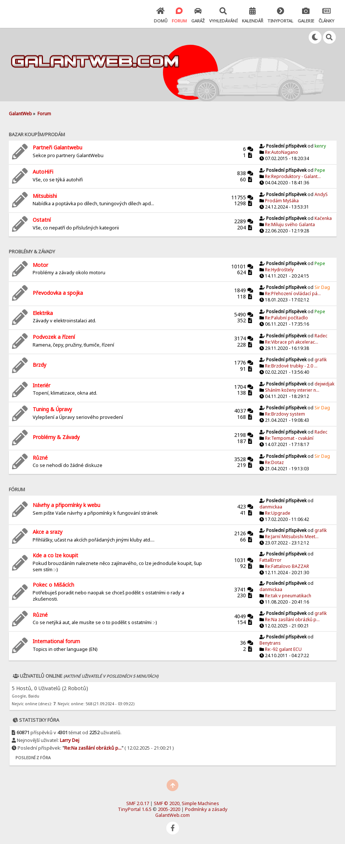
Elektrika (43, 312)
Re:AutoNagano (281, 152)
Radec (321, 336)
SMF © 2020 (166, 803)
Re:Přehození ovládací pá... (293, 293)
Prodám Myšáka (282, 201)
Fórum (17, 489)
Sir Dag (322, 287)
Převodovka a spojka (58, 292)
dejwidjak (324, 384)
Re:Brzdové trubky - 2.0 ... (291, 366)
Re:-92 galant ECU (283, 649)
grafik (321, 359)
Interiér (41, 385)
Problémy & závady (32, 251)
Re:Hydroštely (279, 270)
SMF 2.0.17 (137, 803)
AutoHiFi (43, 171)
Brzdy (39, 364)
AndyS (321, 194)
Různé (40, 457)
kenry (320, 146)
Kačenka (323, 218)
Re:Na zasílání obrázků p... (292, 619)
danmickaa (270, 507)
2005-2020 (169, 809)
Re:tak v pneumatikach (288, 596)
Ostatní (42, 219)
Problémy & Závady (56, 437)
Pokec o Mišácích (53, 584)
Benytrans (270, 643)
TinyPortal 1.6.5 (135, 809)
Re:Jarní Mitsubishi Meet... (292, 536)
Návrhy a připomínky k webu (66, 504)
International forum (56, 641)
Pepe (320, 170)
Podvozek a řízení (54, 336)
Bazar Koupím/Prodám (37, 134)
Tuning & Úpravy (52, 409)
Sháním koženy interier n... (292, 390)
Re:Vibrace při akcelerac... (291, 342)
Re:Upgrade (277, 513)
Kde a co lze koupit (55, 555)
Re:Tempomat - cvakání (289, 438)
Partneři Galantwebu (57, 147)
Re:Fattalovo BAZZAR (287, 566)
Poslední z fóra (33, 757)
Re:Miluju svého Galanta (290, 224)
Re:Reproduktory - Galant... (293, 176)
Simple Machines (200, 803)
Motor (40, 264)
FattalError (270, 560)
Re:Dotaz (274, 462)
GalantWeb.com (172, 815)
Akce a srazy (47, 531)
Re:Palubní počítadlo (286, 318)
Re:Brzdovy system (285, 414)
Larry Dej (69, 740)
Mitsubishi (45, 195)
